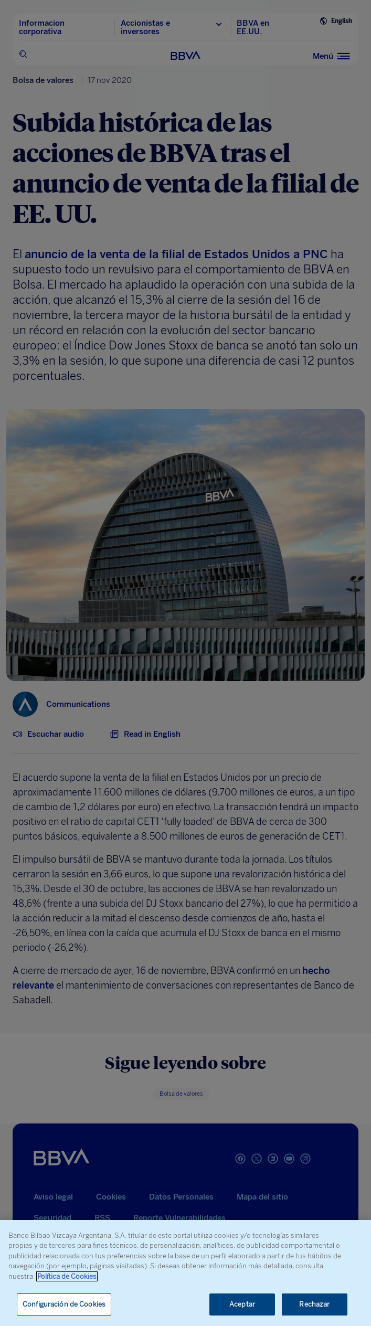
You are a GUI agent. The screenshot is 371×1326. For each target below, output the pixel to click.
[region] (185, 1273)
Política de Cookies (67, 1276)
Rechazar (314, 1304)
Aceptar (242, 1304)
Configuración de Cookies (64, 1304)
